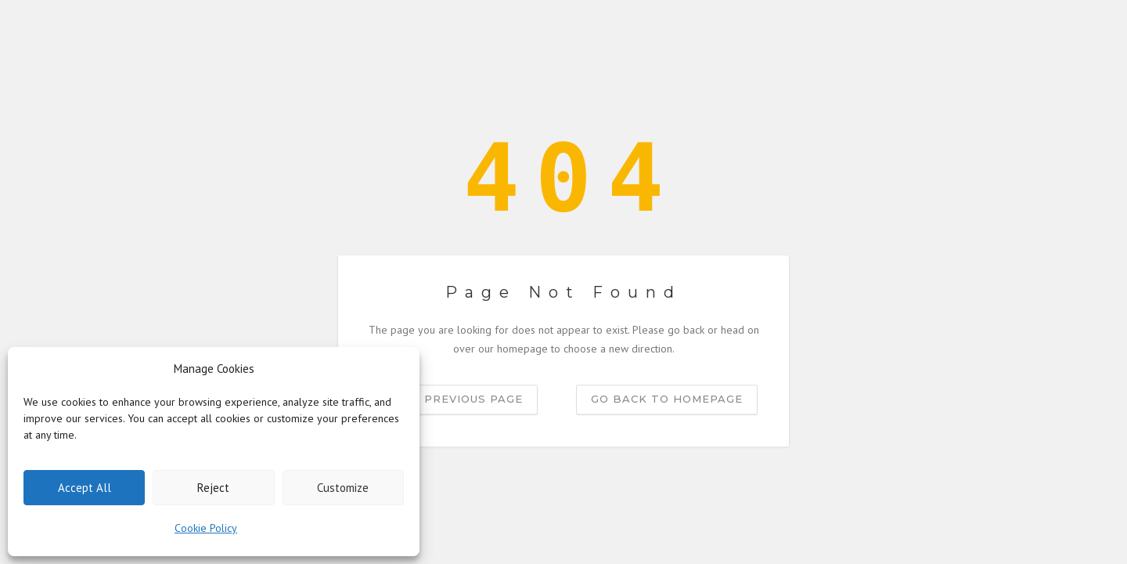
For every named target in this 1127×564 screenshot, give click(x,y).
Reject (213, 487)
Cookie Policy (206, 528)
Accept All (84, 487)
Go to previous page (451, 398)
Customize (343, 487)
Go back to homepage (667, 398)
